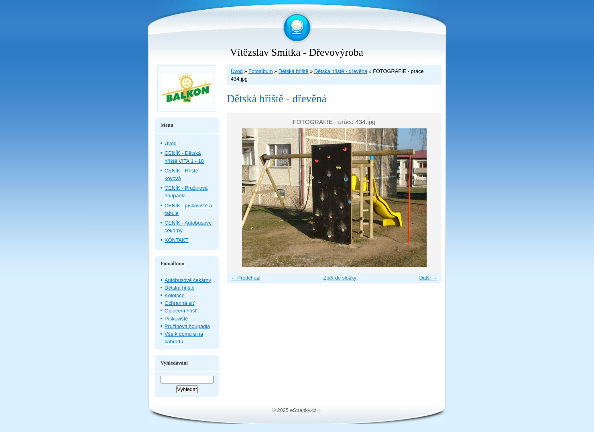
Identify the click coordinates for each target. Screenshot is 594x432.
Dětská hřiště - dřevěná (340, 71)
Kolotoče (175, 295)
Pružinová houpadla (187, 326)
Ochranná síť (180, 303)
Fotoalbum (260, 71)
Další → (428, 278)
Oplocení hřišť (181, 311)
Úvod (237, 71)
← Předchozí (245, 278)
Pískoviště (176, 319)
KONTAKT (177, 240)
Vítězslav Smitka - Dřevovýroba (296, 52)
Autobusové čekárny (188, 280)
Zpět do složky (339, 278)
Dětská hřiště (294, 71)
